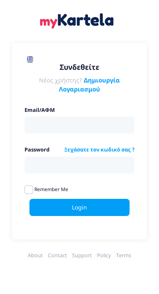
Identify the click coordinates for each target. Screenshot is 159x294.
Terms (123, 255)
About (35, 255)
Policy (104, 255)
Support (82, 255)
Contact (57, 255)
